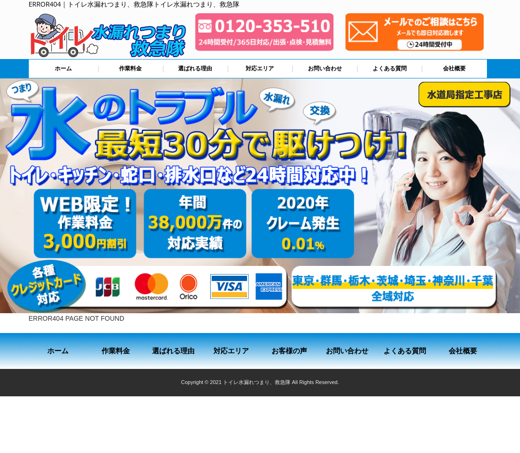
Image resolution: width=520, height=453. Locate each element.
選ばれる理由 (195, 68)
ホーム (63, 68)
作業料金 (130, 68)
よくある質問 (390, 68)
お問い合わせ (325, 68)
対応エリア (260, 68)
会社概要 (454, 68)
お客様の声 (289, 351)
